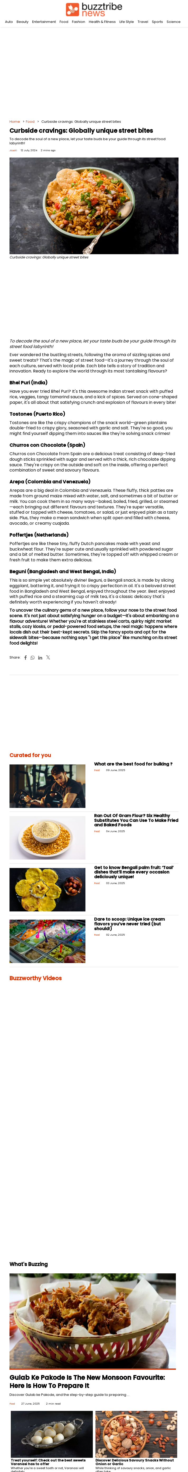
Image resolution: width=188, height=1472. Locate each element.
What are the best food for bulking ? (133, 764)
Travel (143, 21)
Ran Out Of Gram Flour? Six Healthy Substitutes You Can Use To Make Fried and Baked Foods (136, 820)
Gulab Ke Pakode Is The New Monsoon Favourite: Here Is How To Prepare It (87, 1381)
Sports (157, 21)
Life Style (126, 21)
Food (64, 21)
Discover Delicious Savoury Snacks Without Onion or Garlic (134, 1462)
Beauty (22, 21)
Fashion (78, 21)
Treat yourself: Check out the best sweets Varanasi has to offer (48, 1462)
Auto (9, 21)
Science (174, 21)
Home (14, 121)
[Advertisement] (94, 68)
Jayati (13, 150)
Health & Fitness (102, 21)
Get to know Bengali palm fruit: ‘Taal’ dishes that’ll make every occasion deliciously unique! (133, 872)
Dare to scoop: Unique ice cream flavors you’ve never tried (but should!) (129, 923)
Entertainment (44, 21)
